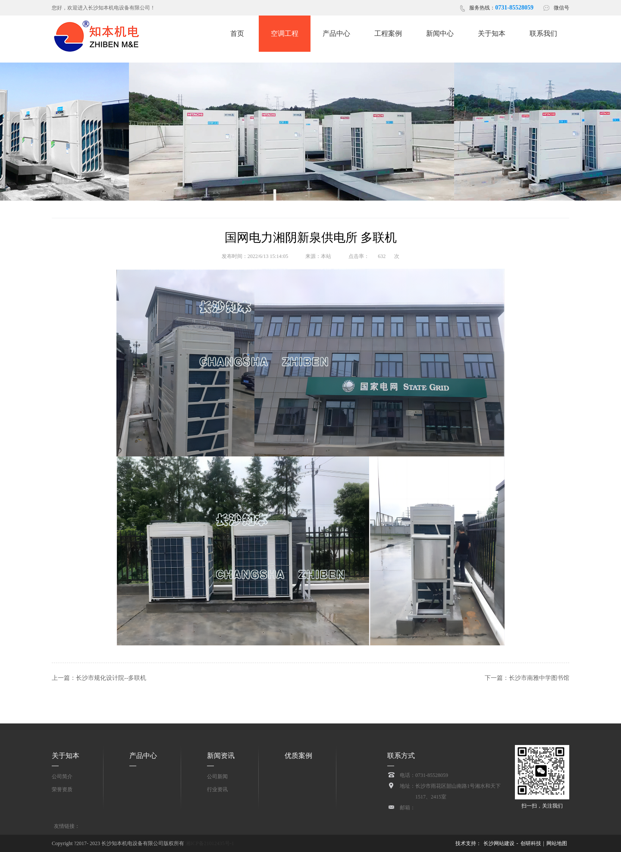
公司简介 (62, 776)
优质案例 (298, 755)
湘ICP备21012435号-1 (209, 843)
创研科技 (531, 843)
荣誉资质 (62, 789)
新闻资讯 (221, 755)
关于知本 (65, 755)
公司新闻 (217, 776)
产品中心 (143, 755)
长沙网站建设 (498, 843)
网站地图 (556, 843)
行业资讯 (217, 789)
